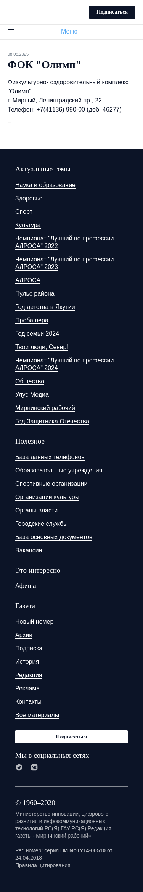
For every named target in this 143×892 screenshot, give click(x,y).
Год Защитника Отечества (52, 421)
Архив (23, 635)
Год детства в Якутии (45, 307)
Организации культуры (47, 497)
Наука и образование (45, 185)
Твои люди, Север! (41, 347)
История (27, 661)
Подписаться (112, 12)
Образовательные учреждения (58, 470)
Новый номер (34, 621)
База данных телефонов (50, 457)
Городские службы (41, 523)
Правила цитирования (43, 865)
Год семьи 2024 (37, 333)
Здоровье (28, 198)
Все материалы (37, 715)
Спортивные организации (51, 483)
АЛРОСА (27, 280)
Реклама (27, 688)
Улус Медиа (32, 394)
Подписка (28, 648)
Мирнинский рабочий (45, 408)
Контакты (28, 701)
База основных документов (53, 537)
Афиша (25, 586)
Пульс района (35, 293)
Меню (72, 31)
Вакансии (28, 550)
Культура (28, 225)
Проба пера (31, 320)
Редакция (28, 675)
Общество (29, 381)
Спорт (23, 211)
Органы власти (36, 510)
